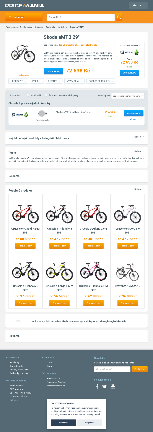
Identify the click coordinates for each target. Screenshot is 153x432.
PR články (14, 362)
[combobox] (128, 96)
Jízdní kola (50, 27)
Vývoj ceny (73, 81)
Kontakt (50, 366)
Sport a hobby (26, 27)
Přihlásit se (138, 5)
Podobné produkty (99, 81)
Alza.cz (133, 119)
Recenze (52, 81)
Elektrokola (62, 27)
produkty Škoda (91, 321)
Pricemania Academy (57, 382)
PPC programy (17, 389)
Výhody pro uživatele (19, 369)
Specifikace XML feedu (20, 393)
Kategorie (16, 17)
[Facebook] (97, 387)
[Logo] (129, 52)
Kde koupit (17, 81)
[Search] (119, 17)
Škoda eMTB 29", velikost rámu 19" (72, 112)
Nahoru (138, 137)
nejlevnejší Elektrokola (115, 321)
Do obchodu (129, 73)
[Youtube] (113, 387)
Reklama (14, 400)
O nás (49, 362)
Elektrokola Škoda (59, 321)
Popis (35, 81)
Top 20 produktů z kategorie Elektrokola (78, 45)
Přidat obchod (16, 385)
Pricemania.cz (11, 27)
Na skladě (36, 95)
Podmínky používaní (19, 373)
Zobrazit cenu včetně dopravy (63, 95)
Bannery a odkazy (18, 396)
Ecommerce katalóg (56, 385)
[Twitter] (105, 387)
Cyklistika (39, 27)
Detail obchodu (42, 120)
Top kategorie (16, 366)
